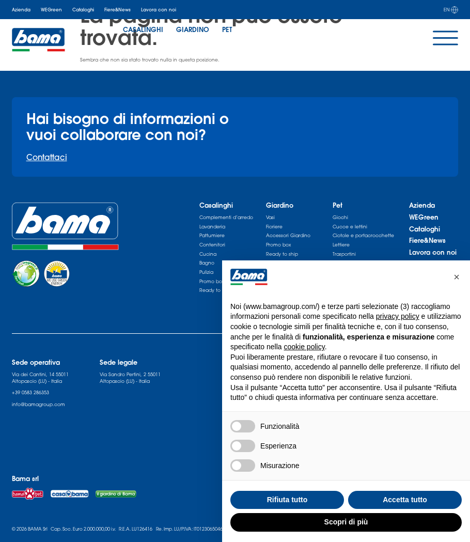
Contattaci (46, 157)
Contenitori (212, 244)
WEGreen (51, 9)
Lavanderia (212, 226)
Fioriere (274, 226)
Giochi (340, 217)
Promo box (278, 244)
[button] (456, 277)
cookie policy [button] (304, 347)
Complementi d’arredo (226, 217)
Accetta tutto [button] (405, 499)
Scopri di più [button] (346, 522)
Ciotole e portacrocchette (363, 235)
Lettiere (341, 244)
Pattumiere (212, 235)
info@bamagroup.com (38, 404)
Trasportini (344, 254)
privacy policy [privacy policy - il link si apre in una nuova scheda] (397, 316)
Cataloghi (83, 9)
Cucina (207, 254)
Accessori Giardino (288, 235)
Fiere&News (117, 9)
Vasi (270, 217)
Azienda (21, 9)
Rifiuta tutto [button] (287, 499)
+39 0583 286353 (30, 392)
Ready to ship (282, 254)
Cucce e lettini (350, 226)
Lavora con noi (158, 9)
